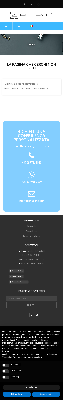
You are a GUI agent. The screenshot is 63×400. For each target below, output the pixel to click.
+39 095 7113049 (31, 162)
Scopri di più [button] (31, 387)
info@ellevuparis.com (31, 200)
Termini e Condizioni (19, 282)
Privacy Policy (17, 271)
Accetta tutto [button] (46, 394)
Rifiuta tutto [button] (17, 394)
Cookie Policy (17, 276)
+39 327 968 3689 (32, 181)
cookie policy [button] (43, 340)
